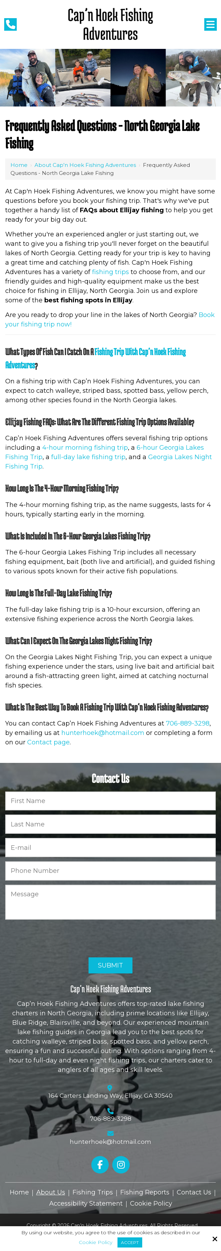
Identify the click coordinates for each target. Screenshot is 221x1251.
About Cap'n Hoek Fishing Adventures (85, 165)
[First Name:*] (110, 801)
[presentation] (58, 938)
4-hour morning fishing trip (85, 447)
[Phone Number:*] (110, 871)
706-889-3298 (187, 723)
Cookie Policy (95, 1242)
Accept (130, 1242)
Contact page (48, 742)
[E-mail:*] (110, 847)
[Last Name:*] (110, 824)
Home (19, 165)
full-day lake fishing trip (88, 457)
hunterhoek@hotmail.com (102, 733)
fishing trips (110, 272)
